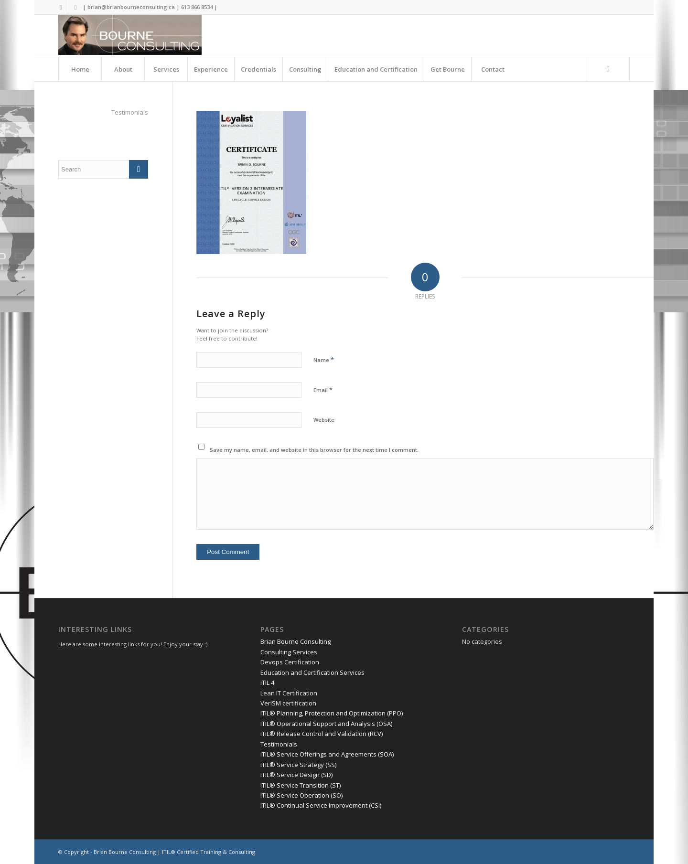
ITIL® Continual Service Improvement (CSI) (320, 805)
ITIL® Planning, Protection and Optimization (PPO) (331, 713)
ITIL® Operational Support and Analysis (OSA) (326, 723)
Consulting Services (288, 652)
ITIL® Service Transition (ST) (300, 785)
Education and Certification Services (312, 672)
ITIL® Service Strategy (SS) (298, 764)
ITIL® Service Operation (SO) (301, 795)
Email (323, 389)
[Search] (608, 69)
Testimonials (129, 112)
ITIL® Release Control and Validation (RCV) (321, 733)
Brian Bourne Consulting (295, 641)
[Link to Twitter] (61, 7)
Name (323, 359)
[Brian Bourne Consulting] (130, 36)
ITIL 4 (267, 682)
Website (323, 419)
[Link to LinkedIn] (75, 7)
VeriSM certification (288, 703)
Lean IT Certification (288, 693)
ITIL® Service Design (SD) (296, 774)
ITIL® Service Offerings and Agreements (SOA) (327, 754)
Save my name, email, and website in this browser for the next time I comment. (314, 449)
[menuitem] (79, 69)
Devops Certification (289, 662)
